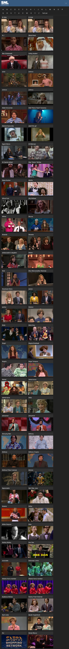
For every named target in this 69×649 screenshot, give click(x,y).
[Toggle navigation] (66, 3)
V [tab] (22, 13)
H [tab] (30, 9)
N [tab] (54, 9)
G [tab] (26, 9)
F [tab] (22, 9)
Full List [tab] (44, 13)
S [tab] (11, 13)
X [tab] (31, 13)
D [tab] (14, 9)
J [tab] (38, 9)
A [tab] (3, 9)
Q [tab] (3, 13)
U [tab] (18, 13)
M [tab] (50, 9)
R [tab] (7, 13)
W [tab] (27, 13)
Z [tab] (38, 13)
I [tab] (34, 9)
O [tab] (58, 9)
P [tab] (62, 9)
